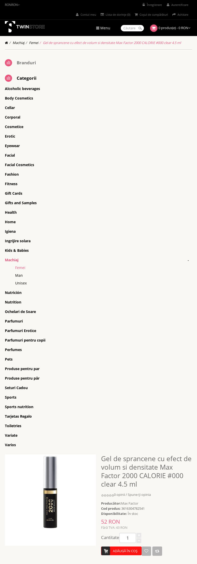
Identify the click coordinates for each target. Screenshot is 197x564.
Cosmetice (14, 126)
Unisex (21, 283)
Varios (10, 444)
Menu (103, 27)
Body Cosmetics (19, 98)
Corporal (12, 117)
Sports (10, 397)
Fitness (11, 183)
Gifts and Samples (21, 202)
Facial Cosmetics (19, 164)
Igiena (10, 231)
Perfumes (13, 349)
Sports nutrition (19, 406)
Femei (33, 42)
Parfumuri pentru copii (25, 340)
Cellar (10, 107)
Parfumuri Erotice (20, 330)
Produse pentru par (22, 368)
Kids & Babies (17, 250)
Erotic (10, 136)
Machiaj (18, 42)
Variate (11, 435)
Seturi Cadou (16, 387)
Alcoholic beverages (22, 88)
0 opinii (119, 494)
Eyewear (12, 145)
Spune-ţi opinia (139, 494)
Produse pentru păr (22, 378)
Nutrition (13, 302)
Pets (9, 359)
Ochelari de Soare (20, 311)
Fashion (12, 174)
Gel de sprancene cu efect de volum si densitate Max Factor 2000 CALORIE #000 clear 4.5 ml (112, 42)
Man (19, 275)
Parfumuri (14, 321)
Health (11, 212)
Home (10, 221)
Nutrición (13, 292)
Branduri (26, 63)
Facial (10, 155)
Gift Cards (13, 193)
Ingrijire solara (18, 240)
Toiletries (13, 425)
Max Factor (129, 503)
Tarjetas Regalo (18, 416)
